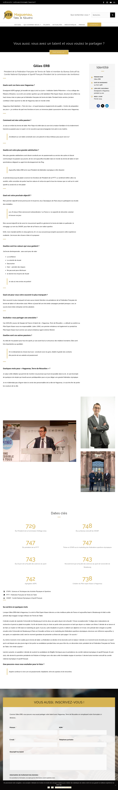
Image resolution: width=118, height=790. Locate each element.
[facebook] (98, 105)
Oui (49, 787)
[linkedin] (107, 105)
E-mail (13, 740)
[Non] (116, 785)
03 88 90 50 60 (7, 2)
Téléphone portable (66, 740)
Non (52, 787)
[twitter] (102, 105)
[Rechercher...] (100, 14)
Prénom (13, 727)
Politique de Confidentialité (63, 787)
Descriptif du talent (17, 752)
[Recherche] (112, 14)
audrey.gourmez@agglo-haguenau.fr (24, 2)
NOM (61, 727)
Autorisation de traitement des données (24, 775)
